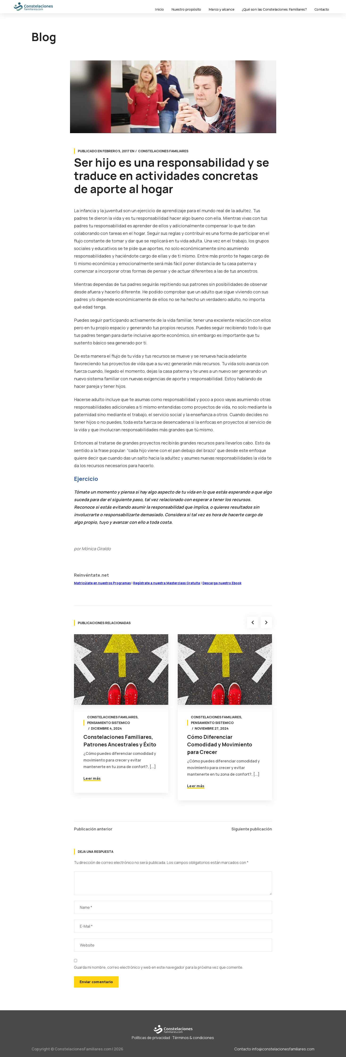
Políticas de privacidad (151, 1037)
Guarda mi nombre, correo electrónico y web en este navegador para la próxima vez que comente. (158, 967)
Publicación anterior (93, 829)
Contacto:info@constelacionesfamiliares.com (274, 1049)
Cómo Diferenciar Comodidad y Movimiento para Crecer (219, 744)
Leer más (92, 778)
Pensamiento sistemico (108, 722)
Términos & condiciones (193, 1037)
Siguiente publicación (251, 829)
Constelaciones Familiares (163, 151)
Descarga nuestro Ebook (221, 583)
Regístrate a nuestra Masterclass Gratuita (166, 583)
